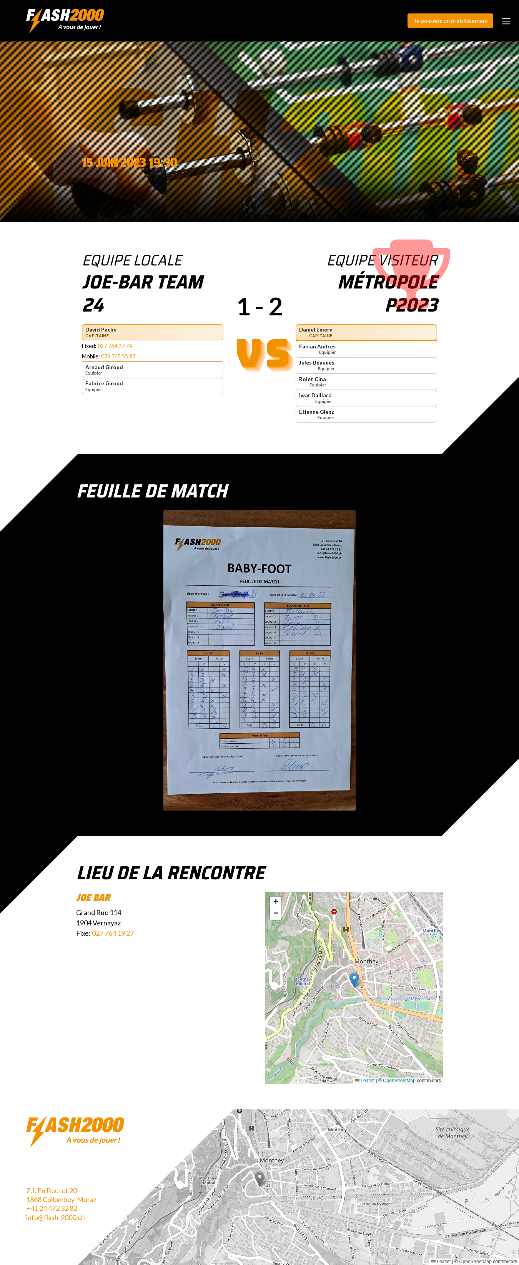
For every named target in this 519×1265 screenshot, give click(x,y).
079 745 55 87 (118, 356)
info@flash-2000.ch (55, 1217)
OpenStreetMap (399, 1080)
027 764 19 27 (113, 933)
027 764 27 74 (115, 346)
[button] (354, 980)
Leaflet (364, 1080)
